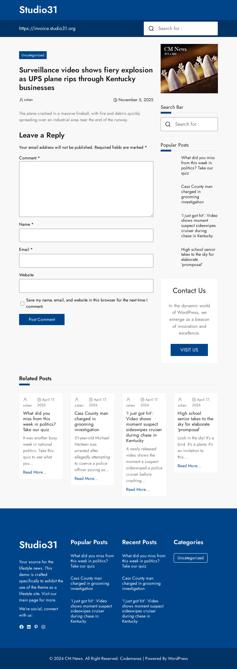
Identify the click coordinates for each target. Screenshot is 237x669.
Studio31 (38, 10)
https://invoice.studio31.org (47, 28)
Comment (29, 158)
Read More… (35, 472)
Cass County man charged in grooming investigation (196, 194)
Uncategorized (33, 55)
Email (26, 249)
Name (26, 224)
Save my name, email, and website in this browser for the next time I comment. (86, 303)
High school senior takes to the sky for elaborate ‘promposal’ (198, 257)
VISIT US (189, 349)
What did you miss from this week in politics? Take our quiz (198, 165)
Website (26, 275)
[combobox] (181, 28)
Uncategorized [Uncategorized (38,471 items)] (191, 558)
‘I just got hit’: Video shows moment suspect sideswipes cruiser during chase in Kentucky (199, 225)
